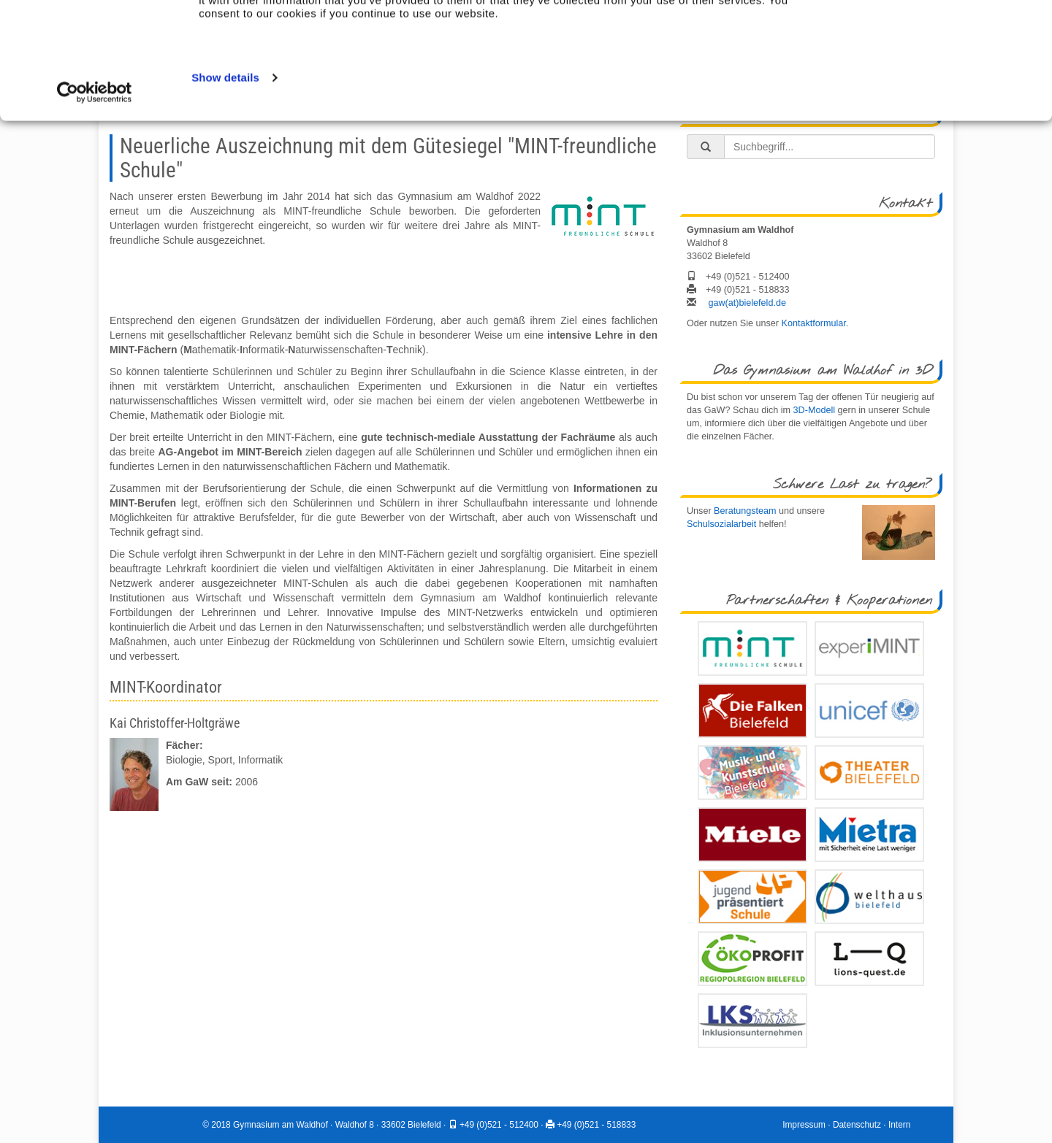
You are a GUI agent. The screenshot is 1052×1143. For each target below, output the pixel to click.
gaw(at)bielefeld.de (747, 303)
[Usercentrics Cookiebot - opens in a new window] (95, 201)
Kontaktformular (814, 323)
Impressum (804, 1125)
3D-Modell (814, 410)
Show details (225, 186)
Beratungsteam (745, 511)
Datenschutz (857, 1125)
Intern (899, 1125)
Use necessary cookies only (915, 62)
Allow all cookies (930, 30)
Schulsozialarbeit (721, 524)
